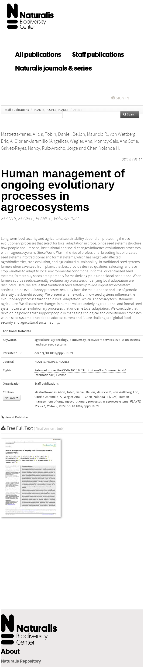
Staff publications (98, 53)
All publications (38, 53)
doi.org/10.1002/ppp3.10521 (53, 353)
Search (129, 114)
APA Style (11, 397)
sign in (120, 98)
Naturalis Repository (21, 661)
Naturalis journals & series (53, 67)
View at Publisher (14, 417)
